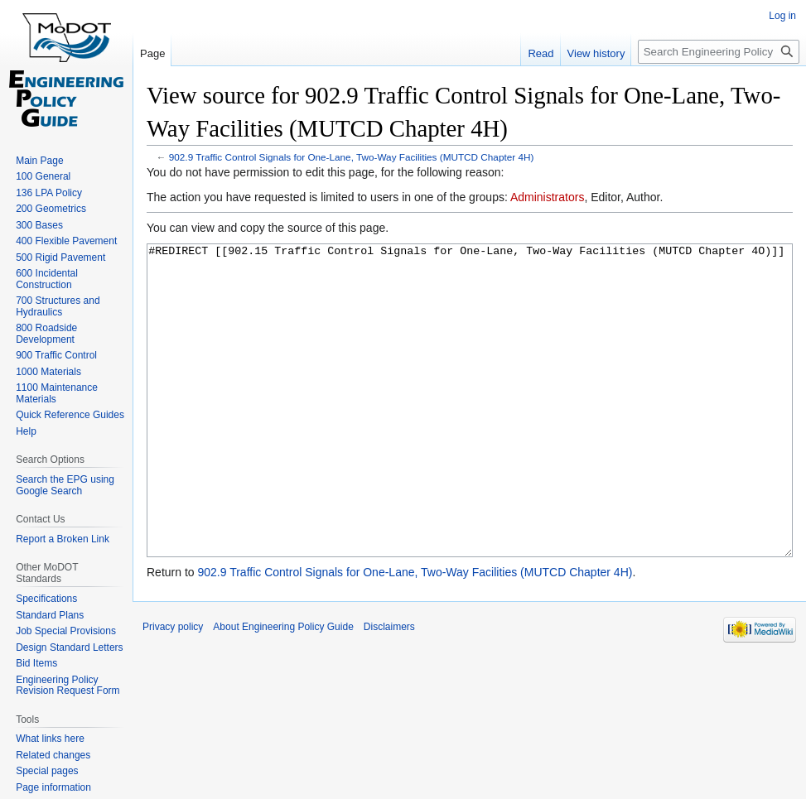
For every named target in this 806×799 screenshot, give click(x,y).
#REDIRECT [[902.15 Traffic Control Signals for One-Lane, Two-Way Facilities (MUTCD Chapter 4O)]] (470, 431)
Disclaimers (389, 689)
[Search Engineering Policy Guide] (718, 52)
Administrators (547, 197)
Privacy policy (172, 689)
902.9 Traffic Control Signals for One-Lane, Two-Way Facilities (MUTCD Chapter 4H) (351, 157)
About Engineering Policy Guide (283, 689)
